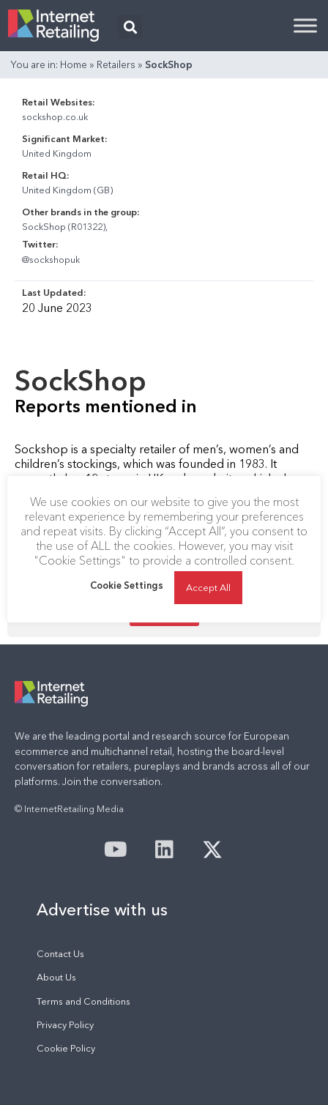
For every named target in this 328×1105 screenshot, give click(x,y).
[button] (130, 27)
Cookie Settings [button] (126, 585)
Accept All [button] (208, 587)
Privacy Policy (65, 1024)
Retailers (116, 64)
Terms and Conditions (83, 1001)
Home (73, 64)
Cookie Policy (66, 1048)
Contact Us (60, 953)
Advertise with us (102, 909)
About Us (56, 977)
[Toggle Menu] (305, 25)
